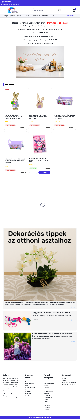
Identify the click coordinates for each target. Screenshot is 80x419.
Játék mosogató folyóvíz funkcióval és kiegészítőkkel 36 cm (47, 210)
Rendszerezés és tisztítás (40, 16)
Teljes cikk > (72, 307)
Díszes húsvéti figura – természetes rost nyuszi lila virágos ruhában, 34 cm (13, 116)
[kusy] (33, 172)
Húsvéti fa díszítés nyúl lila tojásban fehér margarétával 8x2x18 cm (38, 116)
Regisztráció (16, 4)
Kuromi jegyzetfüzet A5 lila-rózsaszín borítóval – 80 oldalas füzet (39, 160)
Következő (70, 16)
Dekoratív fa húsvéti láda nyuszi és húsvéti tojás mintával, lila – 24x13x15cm (15, 160)
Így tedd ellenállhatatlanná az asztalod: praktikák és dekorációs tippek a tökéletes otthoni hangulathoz (40, 303)
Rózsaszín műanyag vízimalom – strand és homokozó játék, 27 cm (64, 210)
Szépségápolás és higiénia (12, 16)
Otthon (27, 16)
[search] (59, 10)
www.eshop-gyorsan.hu (43, 417)
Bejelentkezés (6, 4)
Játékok (54, 16)
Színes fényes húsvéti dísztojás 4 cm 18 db (10, 210)
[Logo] (12, 10)
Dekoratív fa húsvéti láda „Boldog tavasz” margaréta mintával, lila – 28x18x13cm (64, 116)
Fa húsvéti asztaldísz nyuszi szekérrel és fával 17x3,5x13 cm (29, 210)
